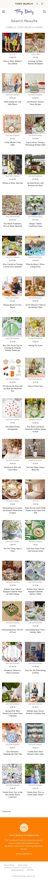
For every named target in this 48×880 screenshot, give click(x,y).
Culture (35, 54)
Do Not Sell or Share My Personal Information (18, 867)
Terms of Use (23, 865)
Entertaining (12, 95)
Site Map (30, 870)
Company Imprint (17, 870)
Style (12, 54)
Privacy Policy (9, 865)
